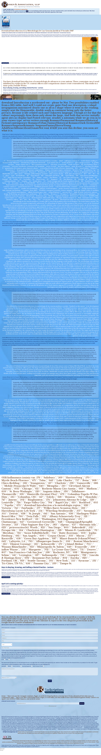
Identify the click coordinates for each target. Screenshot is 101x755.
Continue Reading (7, 99)
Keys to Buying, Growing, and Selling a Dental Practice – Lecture (23, 88)
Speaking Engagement (26, 666)
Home (1, 750)
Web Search (4, 666)
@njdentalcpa (8, 73)
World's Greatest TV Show (38, 666)
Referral (9, 666)
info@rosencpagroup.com (10, 732)
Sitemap (2, 748)
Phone (7, 659)
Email (3, 659)
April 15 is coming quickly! (12, 583)
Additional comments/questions (50, 671)
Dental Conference (16, 666)
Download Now (5, 63)
